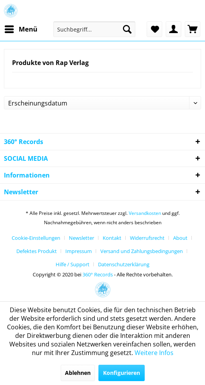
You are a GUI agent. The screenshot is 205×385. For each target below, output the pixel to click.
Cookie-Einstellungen (36, 237)
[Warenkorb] (192, 29)
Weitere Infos (154, 352)
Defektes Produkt (36, 251)
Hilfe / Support (72, 264)
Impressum (78, 251)
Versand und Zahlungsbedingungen (141, 251)
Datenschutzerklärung (123, 264)
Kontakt (112, 237)
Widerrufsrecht (147, 237)
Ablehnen (78, 372)
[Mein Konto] (173, 29)
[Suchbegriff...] (94, 29)
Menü (21, 28)
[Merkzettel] (154, 29)
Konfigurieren (121, 372)
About (180, 237)
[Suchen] (127, 29)
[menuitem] (20, 29)
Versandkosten (145, 213)
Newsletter (81, 237)
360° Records (97, 274)
